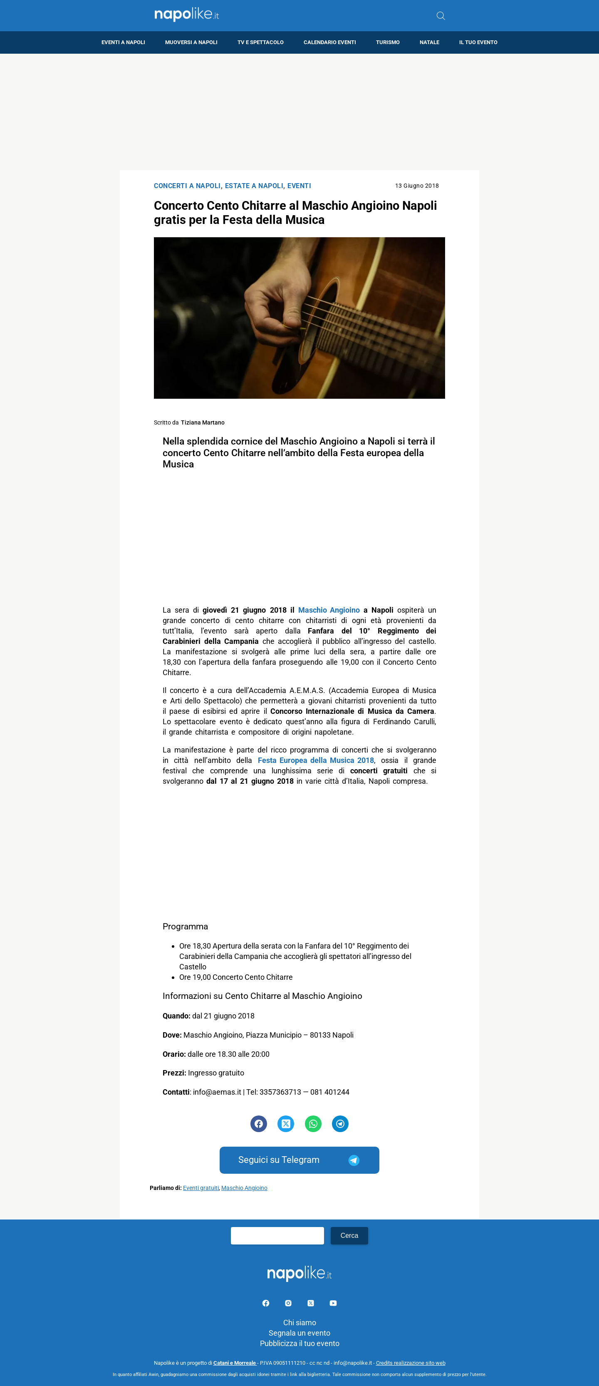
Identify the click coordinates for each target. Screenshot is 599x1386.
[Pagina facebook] (266, 1304)
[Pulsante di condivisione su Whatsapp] (313, 1123)
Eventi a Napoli (123, 42)
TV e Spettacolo (261, 42)
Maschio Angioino (329, 610)
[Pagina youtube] (333, 1304)
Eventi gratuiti (201, 1188)
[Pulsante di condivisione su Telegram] (340, 1123)
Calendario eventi (330, 42)
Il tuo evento (478, 42)
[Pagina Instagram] (289, 1304)
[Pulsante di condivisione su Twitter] (285, 1123)
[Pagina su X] (311, 1304)
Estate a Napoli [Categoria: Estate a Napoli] (254, 186)
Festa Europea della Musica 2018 (316, 760)
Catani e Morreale (235, 1363)
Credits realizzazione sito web (411, 1363)
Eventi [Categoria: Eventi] (299, 186)
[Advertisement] (299, 112)
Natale (429, 42)
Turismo (388, 42)
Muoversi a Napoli (191, 42)
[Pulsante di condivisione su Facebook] (258, 1123)
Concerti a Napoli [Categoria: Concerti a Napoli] (187, 186)
